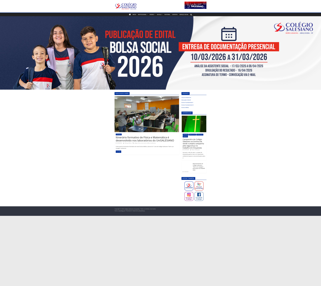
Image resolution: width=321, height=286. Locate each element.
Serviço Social (183, 14)
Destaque (119, 134)
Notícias (185, 136)
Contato (175, 14)
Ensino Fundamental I (187, 102)
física (139, 143)
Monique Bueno (128, 143)
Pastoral (167, 14)
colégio (135, 143)
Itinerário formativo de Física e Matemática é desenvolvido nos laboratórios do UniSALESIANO (145, 139)
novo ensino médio (145, 143)
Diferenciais (192, 134)
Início (134, 14)
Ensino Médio (185, 107)
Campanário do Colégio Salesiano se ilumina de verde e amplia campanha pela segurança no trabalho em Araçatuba (193, 143)
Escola (159, 14)
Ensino (152, 14)
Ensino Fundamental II (187, 105)
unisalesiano (153, 143)
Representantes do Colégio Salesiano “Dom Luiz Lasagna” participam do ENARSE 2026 (199, 167)
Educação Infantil (186, 100)
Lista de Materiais (186, 97)
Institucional (142, 14)
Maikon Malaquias (196, 149)
